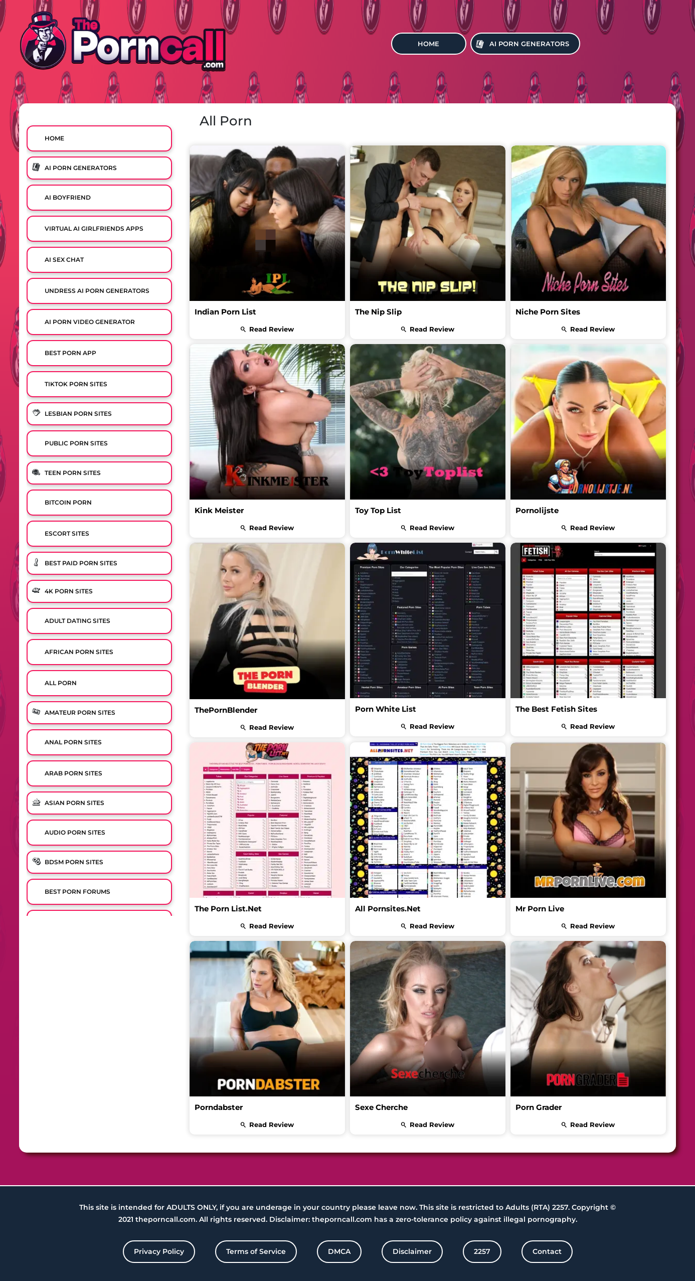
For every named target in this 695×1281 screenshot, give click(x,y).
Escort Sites (67, 533)
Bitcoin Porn (68, 502)
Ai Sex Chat (64, 259)
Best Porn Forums (77, 891)
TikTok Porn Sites (76, 384)
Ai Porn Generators (529, 44)
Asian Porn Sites (74, 803)
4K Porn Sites (69, 591)
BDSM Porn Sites (74, 862)
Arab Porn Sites (73, 773)
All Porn (61, 683)
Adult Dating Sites (77, 620)
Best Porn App (70, 353)
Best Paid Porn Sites (81, 563)
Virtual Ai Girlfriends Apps (94, 228)
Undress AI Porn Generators (97, 290)
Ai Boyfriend (68, 197)
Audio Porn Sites (75, 832)
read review (267, 329)
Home (428, 44)
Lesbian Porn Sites (78, 413)
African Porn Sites (79, 652)
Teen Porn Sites (73, 472)
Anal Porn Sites (73, 742)
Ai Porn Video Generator (90, 322)
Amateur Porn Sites (80, 712)
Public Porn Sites (76, 443)
